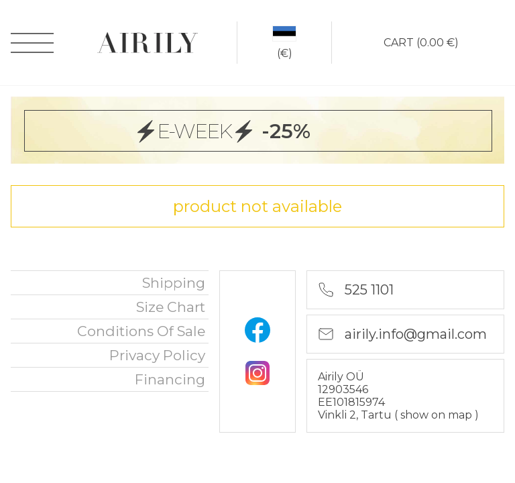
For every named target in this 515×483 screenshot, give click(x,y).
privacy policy (157, 355)
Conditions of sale (141, 331)
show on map (437, 415)
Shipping (173, 282)
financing (170, 379)
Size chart (170, 307)
